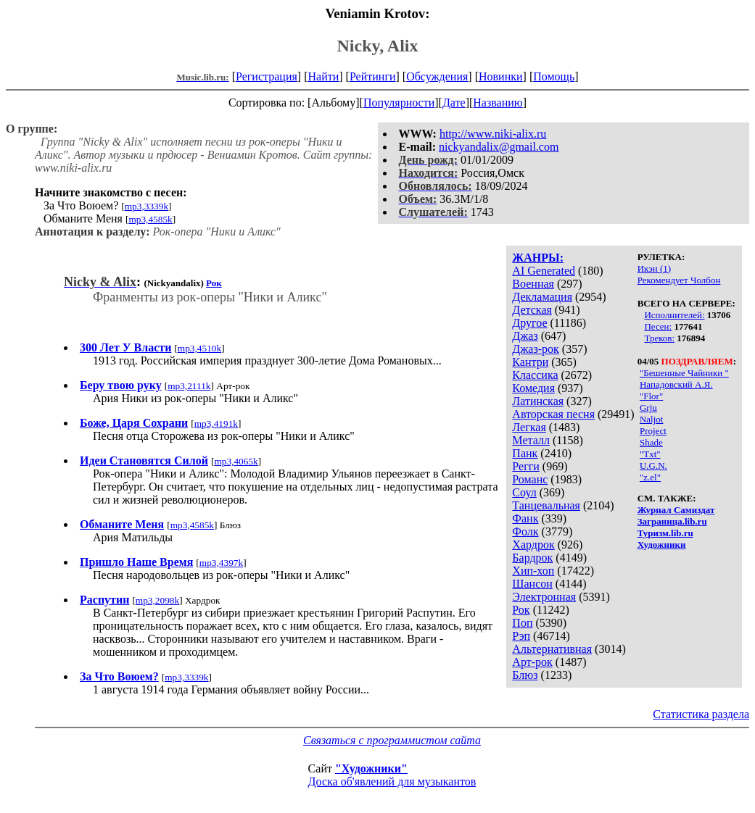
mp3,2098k (157, 600)
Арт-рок (532, 662)
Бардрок (532, 557)
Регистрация (266, 76)
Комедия (533, 388)
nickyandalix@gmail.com (498, 147)
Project (653, 430)
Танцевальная (546, 505)
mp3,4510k (199, 348)
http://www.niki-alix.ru (493, 134)
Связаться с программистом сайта (392, 740)
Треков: (659, 338)
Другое (529, 323)
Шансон (532, 584)
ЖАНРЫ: (538, 257)
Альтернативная (552, 649)
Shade (651, 442)
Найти (323, 76)
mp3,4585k (150, 219)
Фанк (525, 518)
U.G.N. (653, 465)
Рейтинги (373, 76)
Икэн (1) (654, 268)
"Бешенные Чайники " (684, 372)
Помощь (553, 76)
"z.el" (650, 477)
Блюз (524, 675)
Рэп (521, 636)
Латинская (538, 401)
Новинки (501, 76)
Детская (532, 310)
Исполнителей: (674, 314)
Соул (524, 492)
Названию (498, 102)
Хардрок (533, 544)
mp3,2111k (189, 385)
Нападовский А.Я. (676, 384)
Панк (524, 453)
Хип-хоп (533, 570)
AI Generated (543, 270)
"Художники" (371, 768)
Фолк (525, 531)
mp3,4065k (235, 461)
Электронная (544, 597)
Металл (531, 440)
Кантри (530, 362)
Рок (520, 610)
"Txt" (650, 454)
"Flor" (651, 396)
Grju (648, 407)
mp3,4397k (221, 562)
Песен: (658, 326)
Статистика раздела (701, 714)
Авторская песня (553, 414)
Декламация (542, 297)
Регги (525, 466)
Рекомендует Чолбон (679, 280)
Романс (530, 479)
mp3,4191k (216, 423)
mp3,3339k (146, 206)
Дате (454, 102)
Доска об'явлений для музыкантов (392, 781)
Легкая (528, 427)
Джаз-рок (535, 349)
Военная (533, 284)
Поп (522, 623)
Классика (535, 375)
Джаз (524, 336)
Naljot (652, 419)
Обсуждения (437, 76)
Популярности (398, 102)
